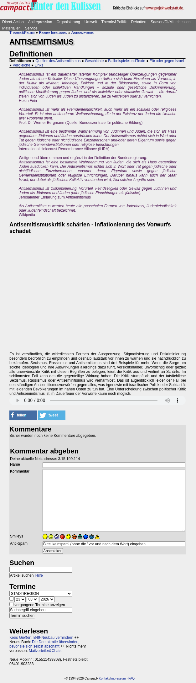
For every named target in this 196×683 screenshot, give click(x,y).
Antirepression (40, 22)
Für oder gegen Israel (167, 61)
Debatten (139, 22)
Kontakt (104, 678)
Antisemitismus (82, 32)
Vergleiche (21, 65)
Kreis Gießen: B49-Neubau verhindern (41, 637)
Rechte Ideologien (53, 32)
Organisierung (68, 22)
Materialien (11, 28)
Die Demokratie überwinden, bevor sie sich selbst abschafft (44, 644)
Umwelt (91, 22)
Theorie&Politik (114, 22)
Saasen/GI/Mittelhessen (170, 22)
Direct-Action (13, 22)
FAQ (131, 678)
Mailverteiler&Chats (45, 651)
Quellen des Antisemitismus (57, 61)
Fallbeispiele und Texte (126, 61)
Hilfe (39, 575)
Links (39, 65)
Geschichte (94, 61)
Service (31, 28)
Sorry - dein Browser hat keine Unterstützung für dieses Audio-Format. (97, 400)
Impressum (118, 678)
